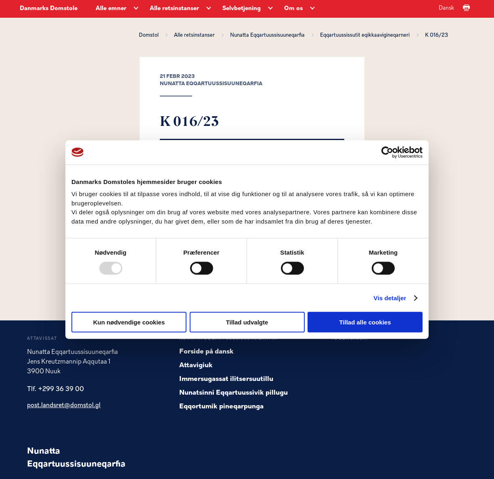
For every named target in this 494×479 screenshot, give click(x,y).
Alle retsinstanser (195, 35)
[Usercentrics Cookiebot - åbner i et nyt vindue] (387, 152)
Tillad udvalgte (247, 322)
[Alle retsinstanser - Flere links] (208, 9)
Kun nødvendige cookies (129, 322)
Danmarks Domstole (48, 9)
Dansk (446, 8)
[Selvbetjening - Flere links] (270, 9)
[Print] (466, 8)
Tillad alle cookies (365, 322)
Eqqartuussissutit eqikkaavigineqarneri (366, 35)
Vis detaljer (390, 297)
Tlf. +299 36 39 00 (55, 389)
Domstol (150, 35)
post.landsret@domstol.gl (63, 405)
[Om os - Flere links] (312, 9)
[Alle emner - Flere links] (136, 9)
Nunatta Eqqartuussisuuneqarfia (268, 35)
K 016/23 (436, 35)
